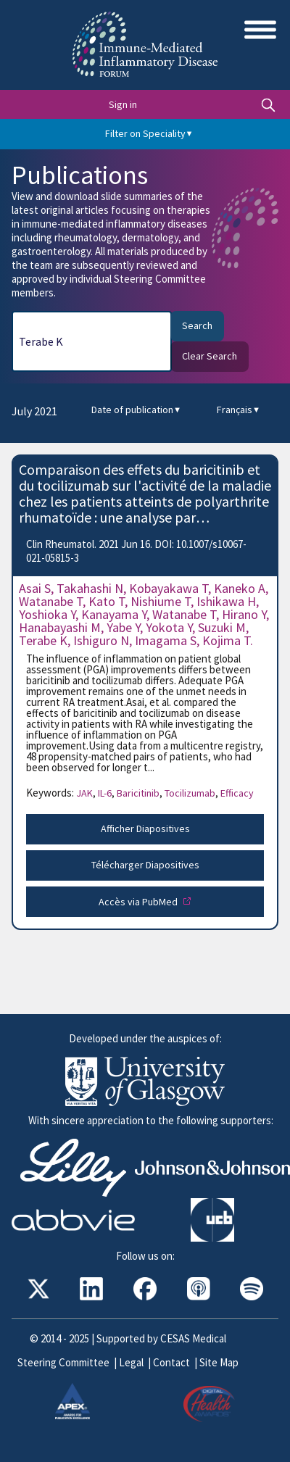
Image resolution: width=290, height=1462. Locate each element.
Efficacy (237, 792)
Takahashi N (90, 588)
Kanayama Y (113, 614)
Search (197, 325)
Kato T (106, 601)
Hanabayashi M (60, 627)
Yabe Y (123, 627)
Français (238, 410)
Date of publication (136, 410)
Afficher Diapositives (145, 828)
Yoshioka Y (47, 614)
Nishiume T (160, 601)
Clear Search (209, 355)
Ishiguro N (101, 640)
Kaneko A (239, 588)
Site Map (219, 1362)
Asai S (35, 588)
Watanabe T (51, 601)
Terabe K (43, 640)
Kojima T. (227, 640)
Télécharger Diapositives (145, 864)
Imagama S (165, 640)
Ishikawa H (226, 601)
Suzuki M (222, 627)
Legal (131, 1362)
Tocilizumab (191, 792)
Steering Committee (63, 1362)
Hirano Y (244, 614)
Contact (171, 1362)
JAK (86, 792)
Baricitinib (139, 792)
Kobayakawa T (168, 588)
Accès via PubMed (139, 901)
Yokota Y (169, 627)
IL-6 (106, 792)
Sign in (123, 104)
